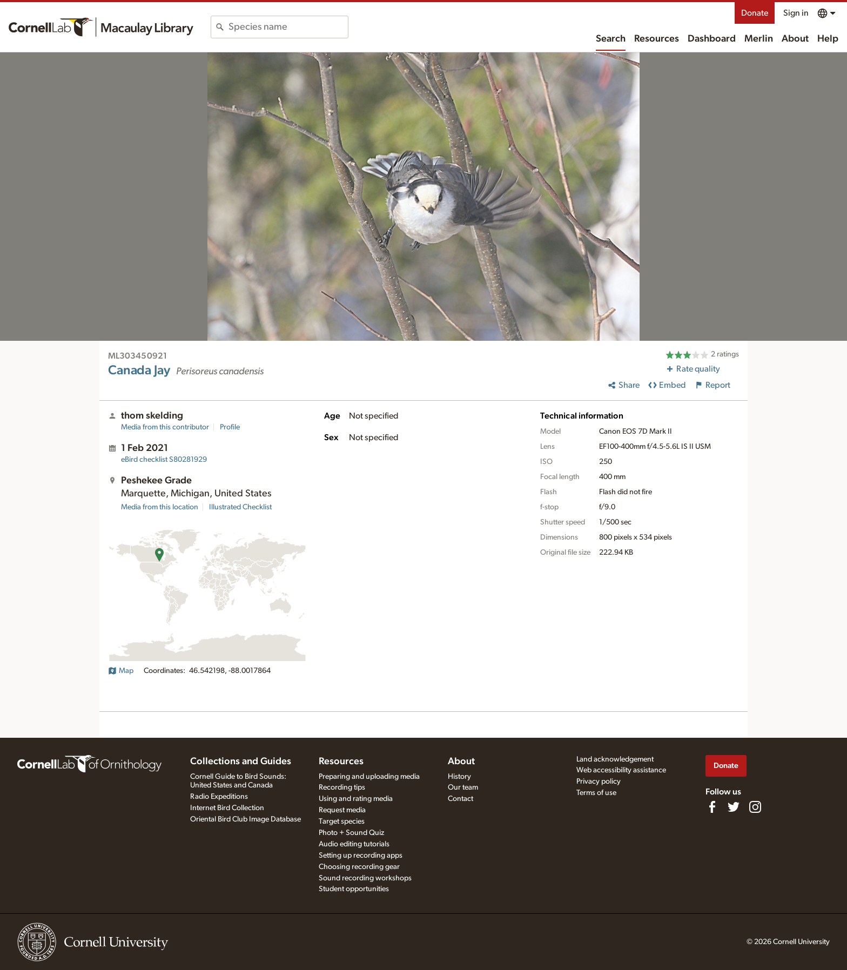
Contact (460, 799)
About (795, 39)
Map (120, 671)
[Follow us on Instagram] (755, 806)
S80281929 (164, 459)
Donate (754, 13)
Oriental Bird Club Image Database (245, 819)
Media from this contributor (165, 427)
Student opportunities (354, 889)
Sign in (796, 13)
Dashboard (712, 39)
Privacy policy (598, 781)
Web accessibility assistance (621, 770)
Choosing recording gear (359, 867)
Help (827, 39)
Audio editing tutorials (354, 844)
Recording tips (342, 787)
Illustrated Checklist (240, 507)
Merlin (758, 39)
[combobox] (288, 27)
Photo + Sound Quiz (351, 833)
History (459, 776)
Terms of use (596, 793)
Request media (342, 810)
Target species (342, 821)
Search (611, 39)
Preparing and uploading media (369, 776)
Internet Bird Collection (227, 808)
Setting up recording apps (360, 855)
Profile (230, 427)
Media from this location (159, 507)
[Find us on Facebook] (711, 806)
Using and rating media (356, 799)
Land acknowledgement (615, 759)
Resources (656, 39)
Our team (463, 787)
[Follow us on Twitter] (733, 806)
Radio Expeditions (219, 796)
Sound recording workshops (365, 878)
